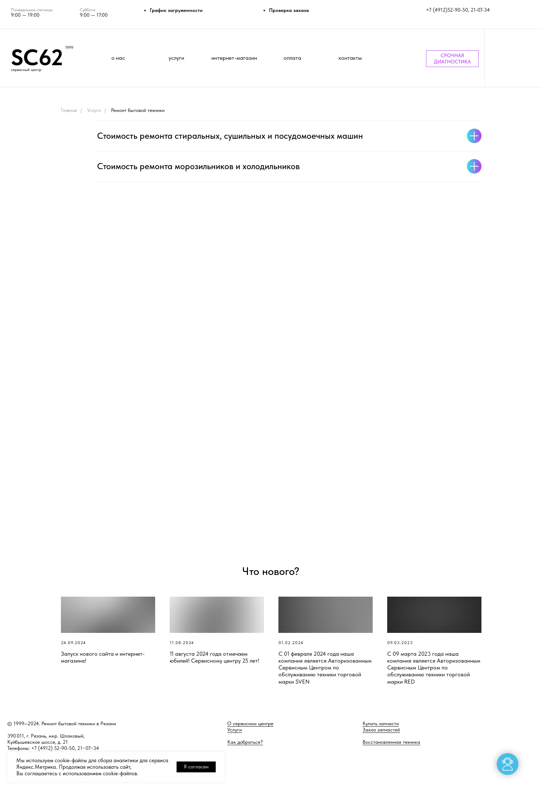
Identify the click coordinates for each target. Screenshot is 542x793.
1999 (69, 47)
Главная (69, 110)
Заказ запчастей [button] (381, 730)
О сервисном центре (250, 723)
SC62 (37, 57)
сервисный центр (26, 69)
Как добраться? (245, 742)
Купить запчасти (381, 723)
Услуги (94, 110)
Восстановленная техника (391, 742)
